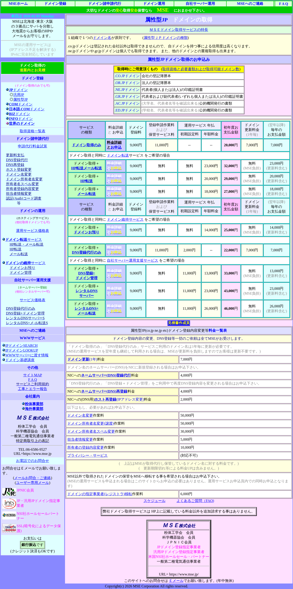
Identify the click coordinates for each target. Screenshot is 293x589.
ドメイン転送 (118, 155)
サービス (22, 240)
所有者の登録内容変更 (85, 447)
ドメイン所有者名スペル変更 (91, 431)
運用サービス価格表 (32, 231)
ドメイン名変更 (80, 415)
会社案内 (32, 396)
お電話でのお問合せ (32, 461)
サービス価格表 (32, 300)
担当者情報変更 (80, 439)
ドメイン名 (102, 38)
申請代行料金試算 (32, 146)
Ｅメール (176, 581)
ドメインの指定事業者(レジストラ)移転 (99, 494)
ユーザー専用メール (32, 483)
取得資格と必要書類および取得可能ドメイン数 (200, 69)
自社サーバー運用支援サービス (132, 260)
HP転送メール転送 (86, 168)
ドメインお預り (86, 232)
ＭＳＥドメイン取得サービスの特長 (178, 30)
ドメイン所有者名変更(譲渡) (90, 423)
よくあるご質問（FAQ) (195, 501)
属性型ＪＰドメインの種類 (166, 38)
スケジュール (154, 501)
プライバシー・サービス (87, 455)
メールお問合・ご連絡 (32, 478)
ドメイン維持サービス (125, 219)
